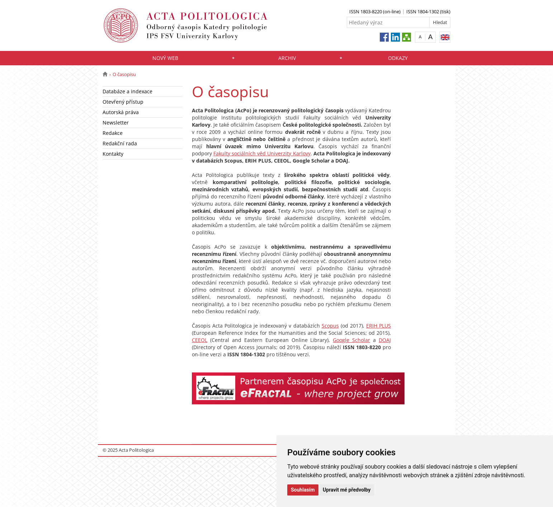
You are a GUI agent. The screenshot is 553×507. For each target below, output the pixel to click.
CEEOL (199, 340)
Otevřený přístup (123, 101)
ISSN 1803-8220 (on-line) (375, 11)
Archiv (287, 58)
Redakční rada (120, 143)
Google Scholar (351, 340)
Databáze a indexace (127, 91)
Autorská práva (121, 112)
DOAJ (385, 340)
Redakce (113, 133)
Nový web (165, 58)
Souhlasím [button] (303, 490)
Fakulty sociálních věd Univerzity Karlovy (261, 153)
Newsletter (116, 122)
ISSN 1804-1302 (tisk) (428, 11)
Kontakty (113, 153)
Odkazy (398, 58)
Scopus (330, 325)
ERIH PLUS (378, 325)
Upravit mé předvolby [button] (346, 490)
